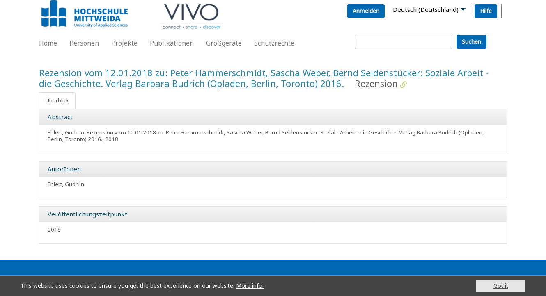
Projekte (124, 43)
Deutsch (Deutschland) (426, 9)
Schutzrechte (274, 43)
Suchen (471, 42)
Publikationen (172, 43)
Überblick (57, 100)
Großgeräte (224, 43)
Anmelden (366, 11)
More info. (250, 285)
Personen (84, 43)
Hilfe (486, 11)
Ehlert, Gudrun (66, 184)
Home (48, 43)
